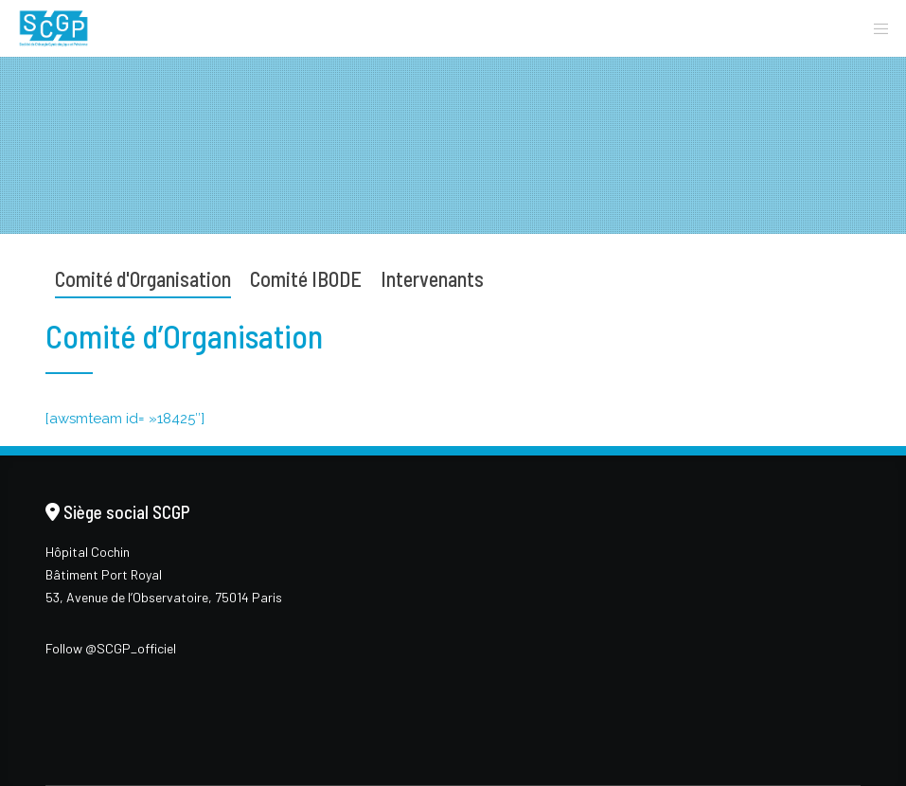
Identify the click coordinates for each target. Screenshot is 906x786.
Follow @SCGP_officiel (110, 648)
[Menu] (875, 28)
